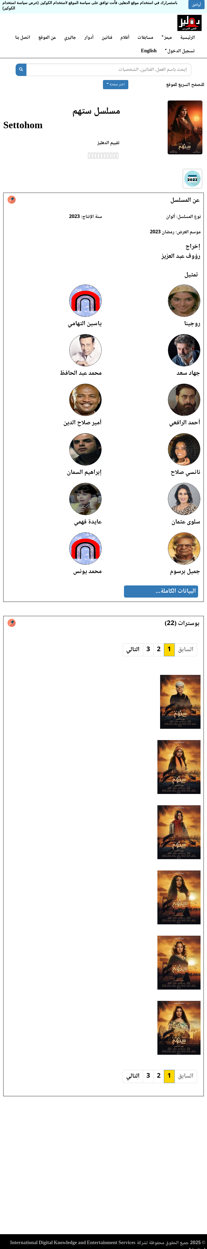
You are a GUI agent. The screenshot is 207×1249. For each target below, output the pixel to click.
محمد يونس (87, 571)
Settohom (23, 126)
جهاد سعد (188, 373)
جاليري (70, 38)
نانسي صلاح (185, 472)
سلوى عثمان (185, 522)
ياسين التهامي (85, 323)
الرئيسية (187, 38)
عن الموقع (47, 38)
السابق (186, 649)
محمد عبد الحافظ (81, 373)
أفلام (124, 38)
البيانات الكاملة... (176, 591)
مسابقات (145, 38)
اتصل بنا (22, 38)
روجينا (192, 323)
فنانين (107, 38)
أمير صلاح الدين (82, 422)
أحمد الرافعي (184, 422)
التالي (133, 649)
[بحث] (21, 70)
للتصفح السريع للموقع (185, 85)
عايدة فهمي (88, 522)
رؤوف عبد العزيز (180, 256)
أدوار (89, 38)
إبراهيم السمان (84, 472)
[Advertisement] (103, 1167)
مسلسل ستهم (96, 111)
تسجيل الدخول (180, 51)
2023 (74, 217)
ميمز (166, 38)
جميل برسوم (185, 571)
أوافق (196, 4)
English (149, 51)
